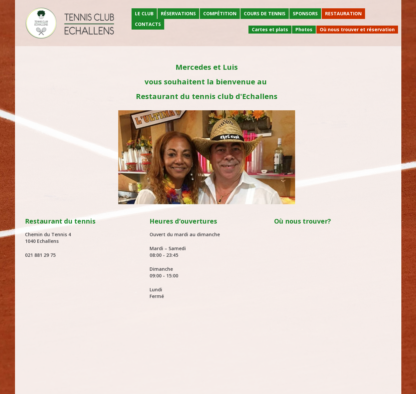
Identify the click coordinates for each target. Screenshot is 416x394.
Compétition (219, 13)
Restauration (343, 13)
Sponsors (305, 13)
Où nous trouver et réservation (357, 29)
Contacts (148, 24)
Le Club (144, 13)
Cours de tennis (264, 13)
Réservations (178, 13)
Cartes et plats (270, 29)
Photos (303, 29)
